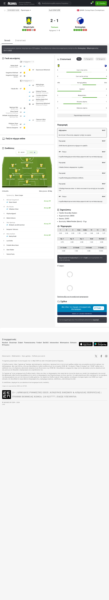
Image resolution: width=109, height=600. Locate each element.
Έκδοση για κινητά (38, 356)
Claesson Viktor (41, 119)
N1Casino (5, 345)
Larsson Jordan (40, 121)
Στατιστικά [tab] (20, 40)
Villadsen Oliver (13, 123)
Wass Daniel (14, 111)
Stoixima (21, 2)
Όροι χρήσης (26, 356)
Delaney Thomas (41, 91)
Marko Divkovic (41, 168)
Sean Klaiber (43, 179)
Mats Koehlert (10, 179)
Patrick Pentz (27, 184)
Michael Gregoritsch (27, 163)
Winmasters (64, 342)
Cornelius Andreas (41, 95)
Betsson (73, 342)
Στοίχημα (21, 4)
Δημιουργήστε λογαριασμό (68, 258)
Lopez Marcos (40, 86)
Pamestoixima (29, 342)
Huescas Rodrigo (41, 105)
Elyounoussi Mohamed (43, 70)
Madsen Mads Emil (42, 99)
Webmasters (16, 356)
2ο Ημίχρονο (100, 59)
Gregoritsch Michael (12, 72)
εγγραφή (96, 320)
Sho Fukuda (12, 168)
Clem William (40, 101)
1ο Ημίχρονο (88, 59)
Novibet (5, 342)
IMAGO (18, 386)
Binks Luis (14, 109)
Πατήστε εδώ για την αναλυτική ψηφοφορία (72, 297)
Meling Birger (40, 84)
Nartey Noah (14, 65)
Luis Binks (21, 179)
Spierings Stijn (14, 107)
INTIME (25, 386)
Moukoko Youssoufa (42, 93)
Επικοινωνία (6, 356)
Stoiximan (13, 342)
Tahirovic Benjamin (12, 127)
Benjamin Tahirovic (38, 173)
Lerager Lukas (40, 97)
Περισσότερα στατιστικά (82, 115)
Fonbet (39, 342)
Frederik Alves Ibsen (32, 179)
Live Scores (31, 4)
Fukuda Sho (14, 89)
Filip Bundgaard (27, 168)
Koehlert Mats (14, 67)
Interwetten (54, 342)
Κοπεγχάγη (80, 27)
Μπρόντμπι (29, 27)
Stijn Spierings (16, 173)
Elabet (20, 342)
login (86, 258)
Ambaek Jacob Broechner (10, 115)
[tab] (32, 152)
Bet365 (46, 342)
